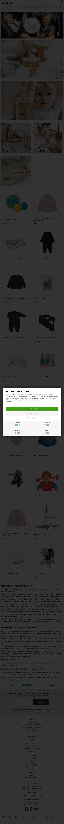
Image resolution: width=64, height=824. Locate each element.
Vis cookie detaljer (32, 418)
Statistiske (46, 432)
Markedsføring (46, 424)
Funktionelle (17, 432)
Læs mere (8, 401)
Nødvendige (17, 424)
